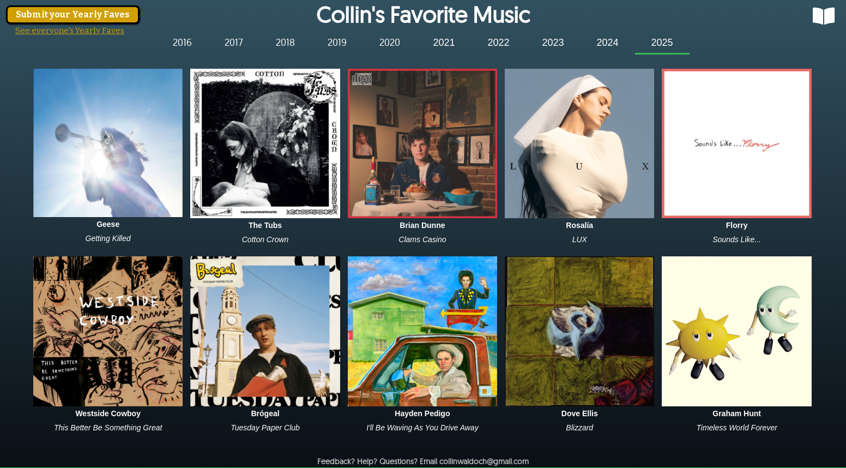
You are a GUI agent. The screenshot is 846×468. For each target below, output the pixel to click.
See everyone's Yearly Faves (69, 30)
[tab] (182, 42)
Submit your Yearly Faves (73, 14)
